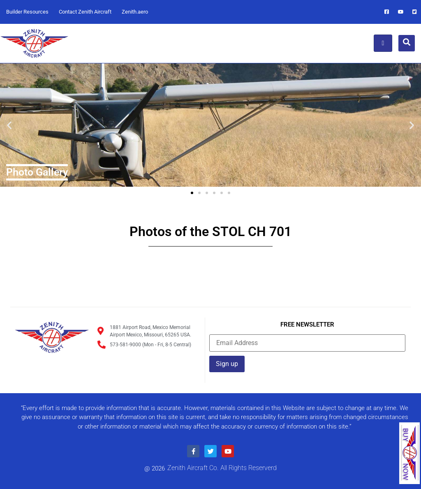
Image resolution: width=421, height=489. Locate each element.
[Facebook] (387, 12)
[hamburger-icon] (383, 43)
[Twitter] (415, 12)
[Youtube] (401, 12)
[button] (9, 125)
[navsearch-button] (406, 43)
